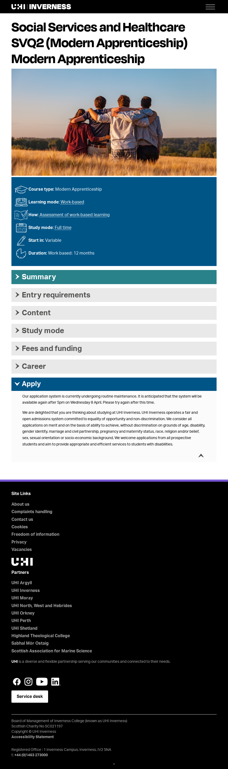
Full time (63, 228)
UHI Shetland (24, 628)
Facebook (17, 682)
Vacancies (21, 549)
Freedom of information (35, 534)
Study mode (39, 330)
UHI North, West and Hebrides (41, 606)
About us (20, 504)
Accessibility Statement (32, 737)
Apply (27, 384)
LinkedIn (56, 682)
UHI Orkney (23, 613)
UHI (14, 662)
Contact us (22, 519)
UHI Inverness (25, 590)
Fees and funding (48, 348)
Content (32, 313)
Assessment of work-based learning (75, 215)
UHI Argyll (21, 583)
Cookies (19, 527)
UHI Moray (22, 598)
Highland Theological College (40, 636)
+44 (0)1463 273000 (31, 755)
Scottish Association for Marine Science (51, 651)
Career (30, 366)
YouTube (42, 682)
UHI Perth (21, 621)
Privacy (19, 542)
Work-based (72, 202)
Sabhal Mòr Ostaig (30, 643)
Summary (35, 277)
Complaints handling (31, 512)
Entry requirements (52, 295)
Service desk (30, 696)
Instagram (28, 682)
